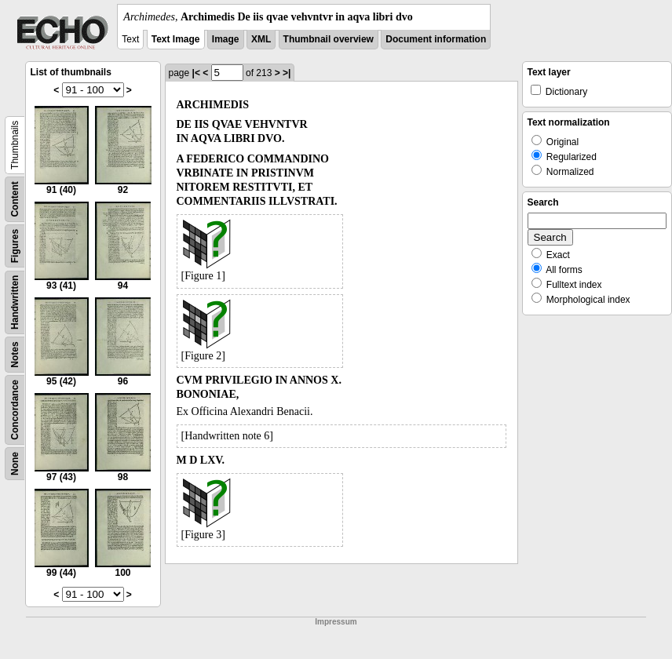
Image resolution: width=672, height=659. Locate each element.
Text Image (176, 39)
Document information (435, 39)
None (14, 463)
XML (261, 39)
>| (286, 72)
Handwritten (14, 302)
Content (14, 199)
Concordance (14, 410)
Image (225, 39)
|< (196, 72)
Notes (14, 354)
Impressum (335, 621)
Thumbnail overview (328, 39)
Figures (14, 246)
